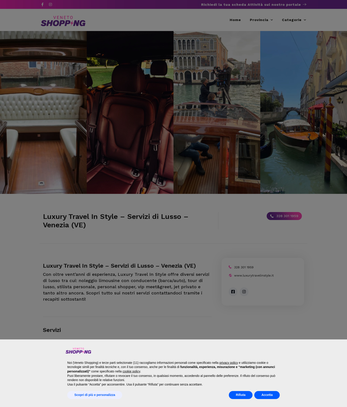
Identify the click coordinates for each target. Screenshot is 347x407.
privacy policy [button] (228, 362)
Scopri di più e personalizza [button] (94, 395)
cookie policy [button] (131, 371)
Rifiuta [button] (241, 395)
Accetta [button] (267, 395)
